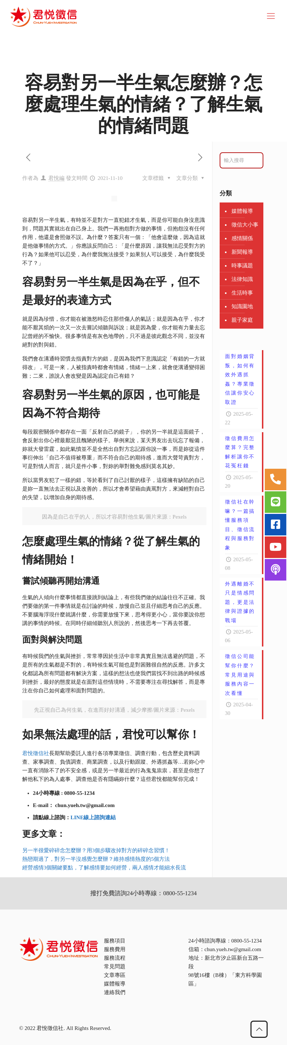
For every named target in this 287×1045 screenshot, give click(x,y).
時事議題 (242, 265)
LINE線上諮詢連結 (93, 817)
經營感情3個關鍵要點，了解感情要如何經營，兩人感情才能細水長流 (104, 867)
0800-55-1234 (246, 941)
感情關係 (242, 238)
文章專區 (114, 975)
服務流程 (114, 958)
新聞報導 (242, 252)
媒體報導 (242, 211)
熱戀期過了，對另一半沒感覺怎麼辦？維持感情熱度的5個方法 (96, 859)
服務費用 (114, 949)
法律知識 (242, 279)
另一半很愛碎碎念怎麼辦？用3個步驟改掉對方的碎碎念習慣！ (96, 850)
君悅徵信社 (35, 753)
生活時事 (242, 293)
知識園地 (242, 306)
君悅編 (56, 178)
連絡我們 (114, 992)
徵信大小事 (244, 225)
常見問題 (114, 966)
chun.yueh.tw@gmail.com (233, 949)
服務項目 (114, 941)
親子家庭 (242, 320)
